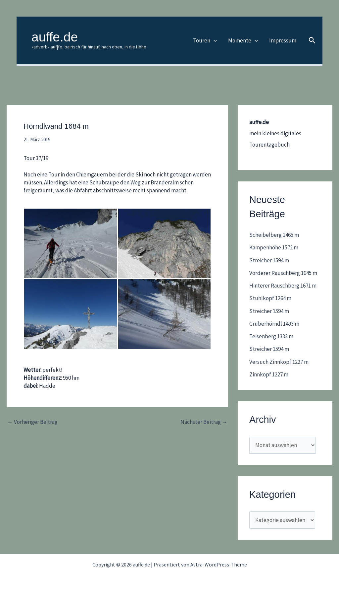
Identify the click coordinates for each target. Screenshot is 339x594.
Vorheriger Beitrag (32, 422)
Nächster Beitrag (203, 422)
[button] (312, 40)
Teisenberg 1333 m (271, 336)
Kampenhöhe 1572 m (273, 247)
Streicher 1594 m (269, 260)
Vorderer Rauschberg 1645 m (283, 273)
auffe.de (54, 37)
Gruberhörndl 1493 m (274, 323)
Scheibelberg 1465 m (274, 234)
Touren (205, 40)
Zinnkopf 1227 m (268, 374)
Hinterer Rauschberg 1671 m (282, 285)
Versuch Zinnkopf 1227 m (279, 361)
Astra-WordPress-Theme (218, 564)
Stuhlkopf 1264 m (270, 298)
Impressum (282, 40)
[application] (213, 40)
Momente (243, 40)
